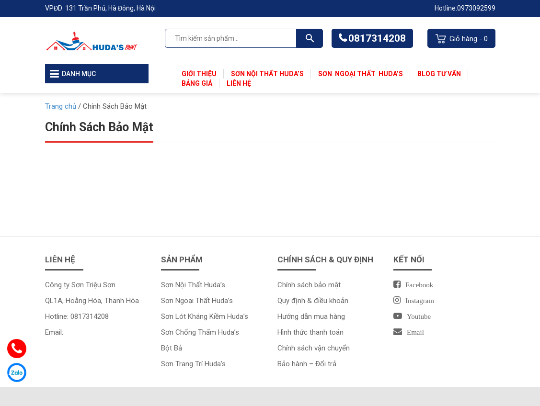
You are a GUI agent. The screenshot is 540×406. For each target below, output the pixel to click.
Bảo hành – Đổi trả (306, 364)
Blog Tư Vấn (439, 74)
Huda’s (391, 74)
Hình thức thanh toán (310, 332)
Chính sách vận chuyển (313, 348)
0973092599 (476, 8)
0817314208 (377, 38)
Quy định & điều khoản (312, 300)
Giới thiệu (199, 74)
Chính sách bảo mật (309, 285)
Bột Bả (171, 348)
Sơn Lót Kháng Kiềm (194, 316)
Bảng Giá (197, 83)
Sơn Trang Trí (183, 364)
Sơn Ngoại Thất (348, 74)
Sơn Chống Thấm (189, 332)
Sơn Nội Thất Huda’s (267, 74)
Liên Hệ (239, 83)
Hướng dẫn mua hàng (311, 316)
